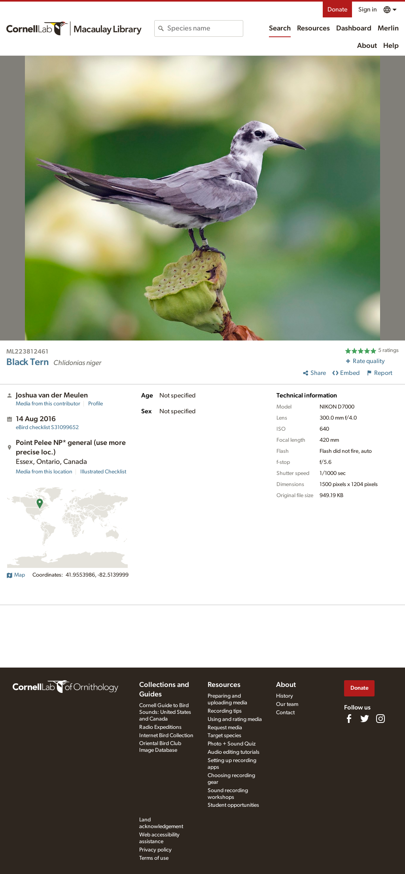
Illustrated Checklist (103, 472)
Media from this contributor (48, 404)
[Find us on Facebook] (349, 718)
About (367, 45)
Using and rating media (235, 719)
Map (15, 575)
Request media (225, 727)
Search (280, 28)
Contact (285, 712)
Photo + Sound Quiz (231, 744)
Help (391, 45)
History (284, 696)
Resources (313, 28)
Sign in (367, 9)
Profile (95, 404)
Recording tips (225, 711)
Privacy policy (155, 850)
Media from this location (44, 472)
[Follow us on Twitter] (364, 718)
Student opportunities (233, 805)
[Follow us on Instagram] (380, 718)
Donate (337, 9)
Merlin (388, 28)
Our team (287, 704)
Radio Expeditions (160, 727)
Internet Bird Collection (166, 735)
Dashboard (353, 28)
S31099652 (47, 427)
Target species (224, 735)
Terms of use (153, 858)
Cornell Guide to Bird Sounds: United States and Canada (165, 712)
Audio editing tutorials (233, 752)
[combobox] (204, 28)
